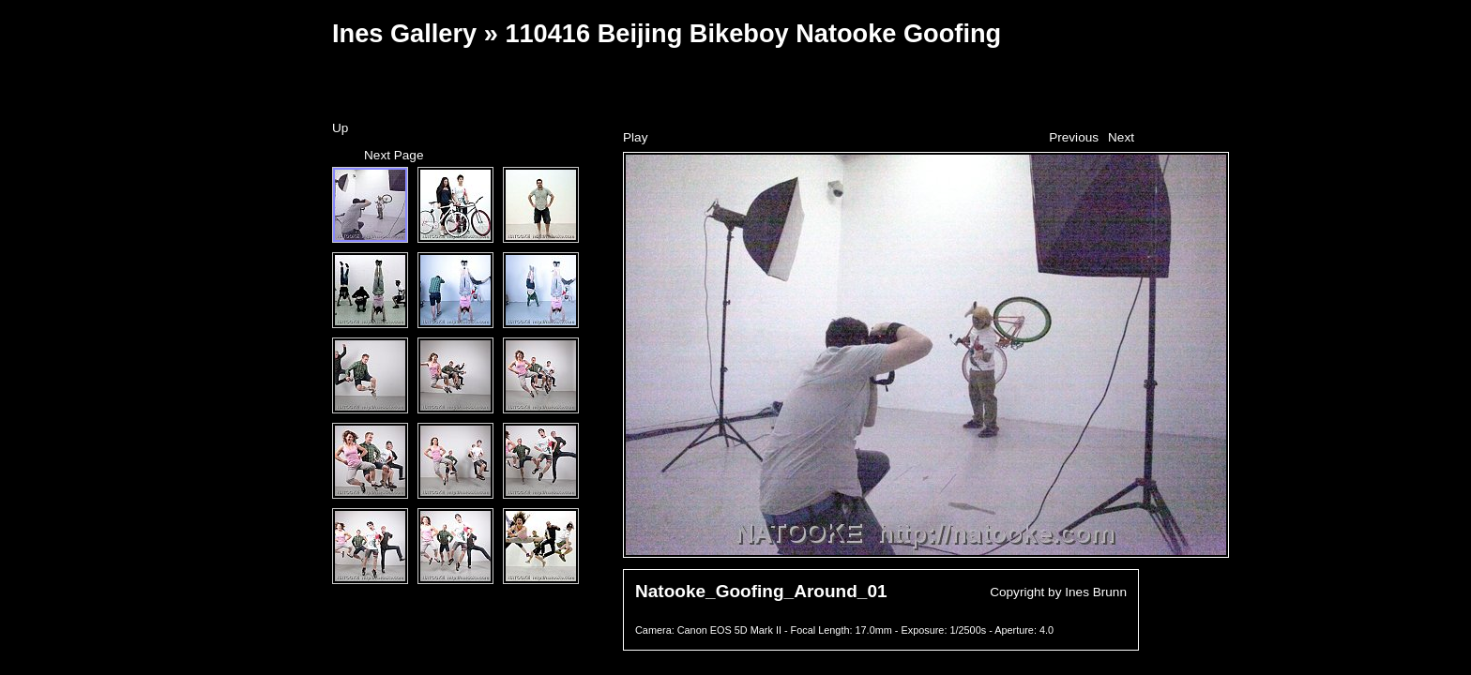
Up (340, 128)
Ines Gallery (404, 33)
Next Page (393, 155)
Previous (1074, 137)
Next (1121, 137)
